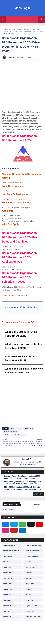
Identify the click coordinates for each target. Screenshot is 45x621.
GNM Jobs (8, 578)
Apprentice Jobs (31, 606)
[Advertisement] (22, 85)
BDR (19, 428)
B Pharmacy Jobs (32, 556)
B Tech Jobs (30, 611)
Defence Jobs (28, 428)
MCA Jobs (8, 589)
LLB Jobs (29, 578)
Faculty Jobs (8, 606)
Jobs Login (22, 8)
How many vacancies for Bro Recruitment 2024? (21, 358)
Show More (38, 494)
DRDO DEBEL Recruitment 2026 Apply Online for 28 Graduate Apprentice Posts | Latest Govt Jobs (22, 488)
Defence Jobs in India (11, 432)
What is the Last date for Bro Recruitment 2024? (21, 333)
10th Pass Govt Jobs (33, 617)
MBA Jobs (8, 584)
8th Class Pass (9, 545)
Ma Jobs (29, 595)
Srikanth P (26, 459)
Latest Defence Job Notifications (18, 29)
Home (4, 29)
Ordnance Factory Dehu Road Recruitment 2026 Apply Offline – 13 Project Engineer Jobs (22, 477)
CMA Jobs (8, 573)
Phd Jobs (7, 600)
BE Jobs (7, 611)
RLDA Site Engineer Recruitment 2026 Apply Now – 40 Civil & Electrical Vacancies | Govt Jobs (22, 483)
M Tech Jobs (8, 617)
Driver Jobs (29, 600)
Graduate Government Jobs (13, 551)
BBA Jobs (29, 562)
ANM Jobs (8, 556)
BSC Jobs (7, 567)
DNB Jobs (29, 573)
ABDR (12, 428)
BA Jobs (7, 562)
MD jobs (28, 589)
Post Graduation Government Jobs (34, 551)
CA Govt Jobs (30, 567)
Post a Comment (9, 510)
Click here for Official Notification (21, 307)
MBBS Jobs (30, 584)
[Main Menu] (3, 19)
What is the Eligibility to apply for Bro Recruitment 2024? (24, 370)
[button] (41, 19)
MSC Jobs (8, 595)
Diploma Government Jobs (34, 545)
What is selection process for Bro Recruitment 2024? (23, 346)
